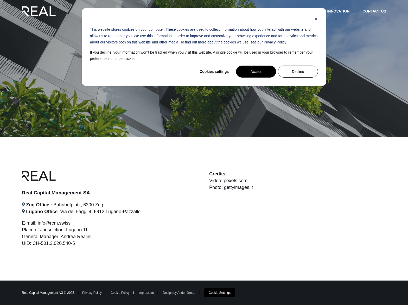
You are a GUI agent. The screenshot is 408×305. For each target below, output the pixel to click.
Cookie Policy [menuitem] (120, 292)
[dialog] (204, 47)
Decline (298, 71)
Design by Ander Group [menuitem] (179, 292)
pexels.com (235, 180)
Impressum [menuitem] (146, 292)
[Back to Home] (39, 11)
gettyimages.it (238, 187)
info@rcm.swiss (54, 223)
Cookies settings (214, 71)
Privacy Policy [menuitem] (92, 292)
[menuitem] (219, 292)
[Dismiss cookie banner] (316, 19)
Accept (256, 71)
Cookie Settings (220, 293)
